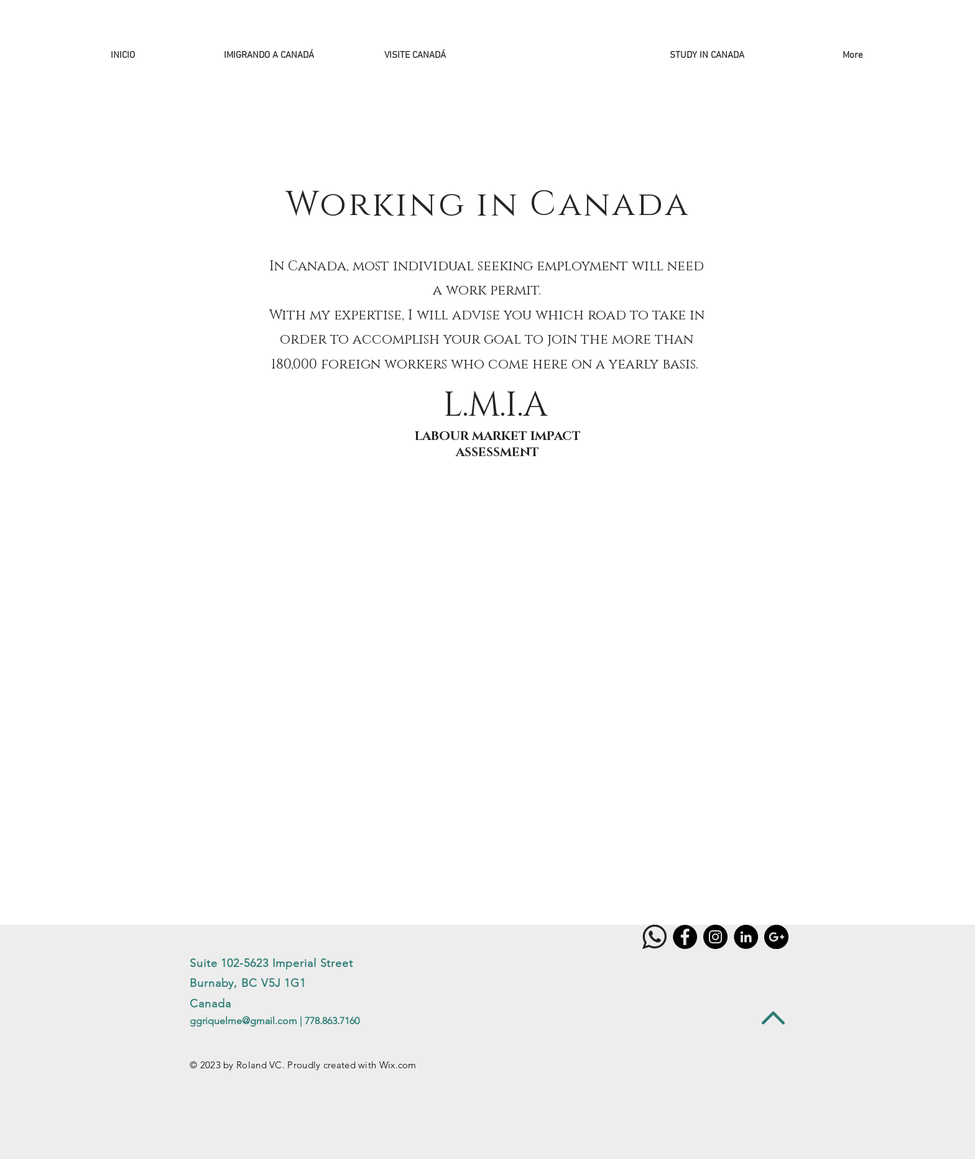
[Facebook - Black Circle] (685, 937)
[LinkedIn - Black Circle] (746, 937)
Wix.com (398, 1065)
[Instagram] (715, 937)
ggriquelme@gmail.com (243, 1021)
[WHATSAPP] (654, 937)
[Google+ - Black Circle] (776, 937)
